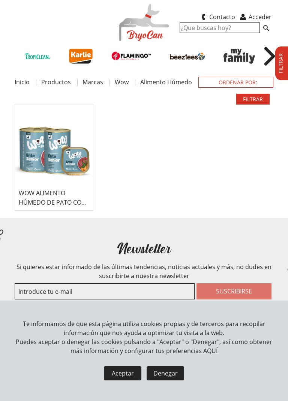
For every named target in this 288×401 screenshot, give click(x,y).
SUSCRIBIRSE (234, 291)
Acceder (255, 17)
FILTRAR (253, 99)
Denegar (165, 373)
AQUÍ (210, 351)
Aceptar (123, 373)
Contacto (217, 17)
